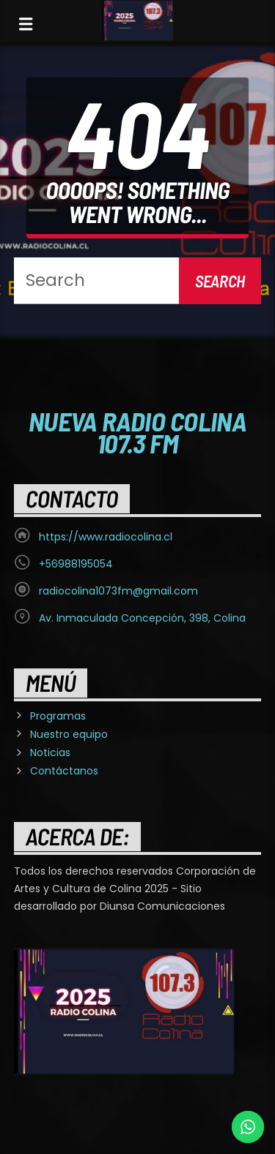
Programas (58, 716)
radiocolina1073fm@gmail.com (118, 591)
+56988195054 (76, 564)
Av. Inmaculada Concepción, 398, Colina (142, 618)
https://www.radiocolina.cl (105, 536)
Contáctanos (64, 770)
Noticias (50, 752)
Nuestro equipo (69, 734)
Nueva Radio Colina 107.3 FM (138, 431)
